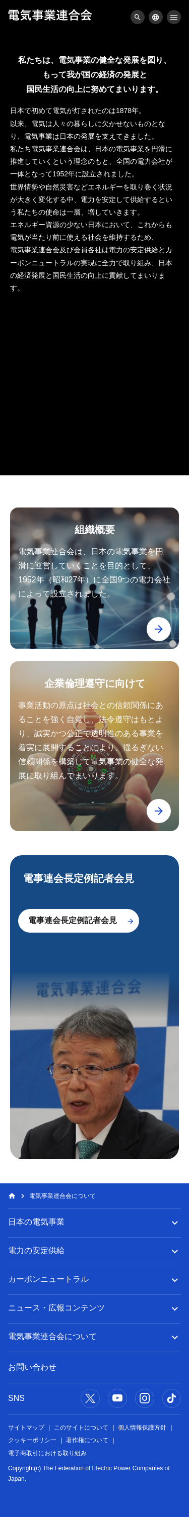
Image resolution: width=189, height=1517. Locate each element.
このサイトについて (81, 1427)
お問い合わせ (32, 1367)
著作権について (87, 1440)
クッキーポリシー (32, 1440)
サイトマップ (26, 1427)
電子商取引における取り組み (47, 1453)
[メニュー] (138, 17)
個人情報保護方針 (142, 1427)
